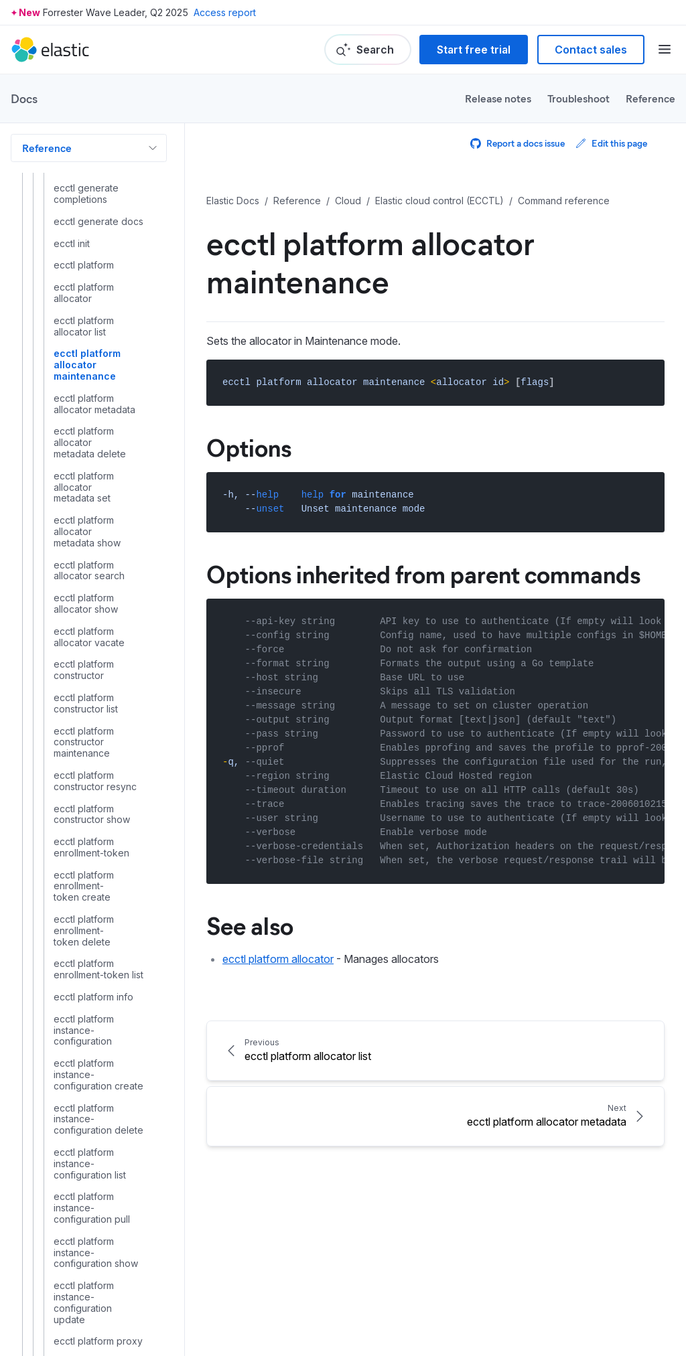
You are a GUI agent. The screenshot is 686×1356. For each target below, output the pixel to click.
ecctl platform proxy (98, 1341)
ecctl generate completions (86, 194)
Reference (650, 98)
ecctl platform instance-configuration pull (92, 1208)
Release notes (498, 98)
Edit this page (611, 143)
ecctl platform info (93, 997)
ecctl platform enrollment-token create (84, 886)
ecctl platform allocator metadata (94, 404)
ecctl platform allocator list (84, 326)
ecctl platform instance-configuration (84, 1030)
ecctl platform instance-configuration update (84, 1302)
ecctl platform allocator (84, 293)
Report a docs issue (517, 143)
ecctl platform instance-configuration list (90, 1164)
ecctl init (72, 243)
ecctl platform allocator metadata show (87, 531)
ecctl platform (84, 265)
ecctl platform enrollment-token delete (84, 931)
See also (249, 925)
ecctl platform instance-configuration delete (98, 1119)
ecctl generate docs (98, 221)
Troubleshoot (578, 98)
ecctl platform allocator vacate (89, 637)
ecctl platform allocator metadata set (84, 487)
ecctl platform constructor (84, 670)
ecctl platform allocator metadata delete (90, 442)
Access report (225, 12)
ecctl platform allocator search (89, 571)
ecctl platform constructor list (86, 703)
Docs (24, 98)
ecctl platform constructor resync (95, 781)
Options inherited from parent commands (423, 573)
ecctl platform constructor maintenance (84, 742)
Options (248, 447)
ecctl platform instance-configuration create (98, 1074)
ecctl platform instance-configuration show (96, 1253)
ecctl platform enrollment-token (91, 847)
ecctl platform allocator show (86, 604)
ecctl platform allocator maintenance (87, 365)
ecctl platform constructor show (92, 815)
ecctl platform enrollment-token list (98, 969)
